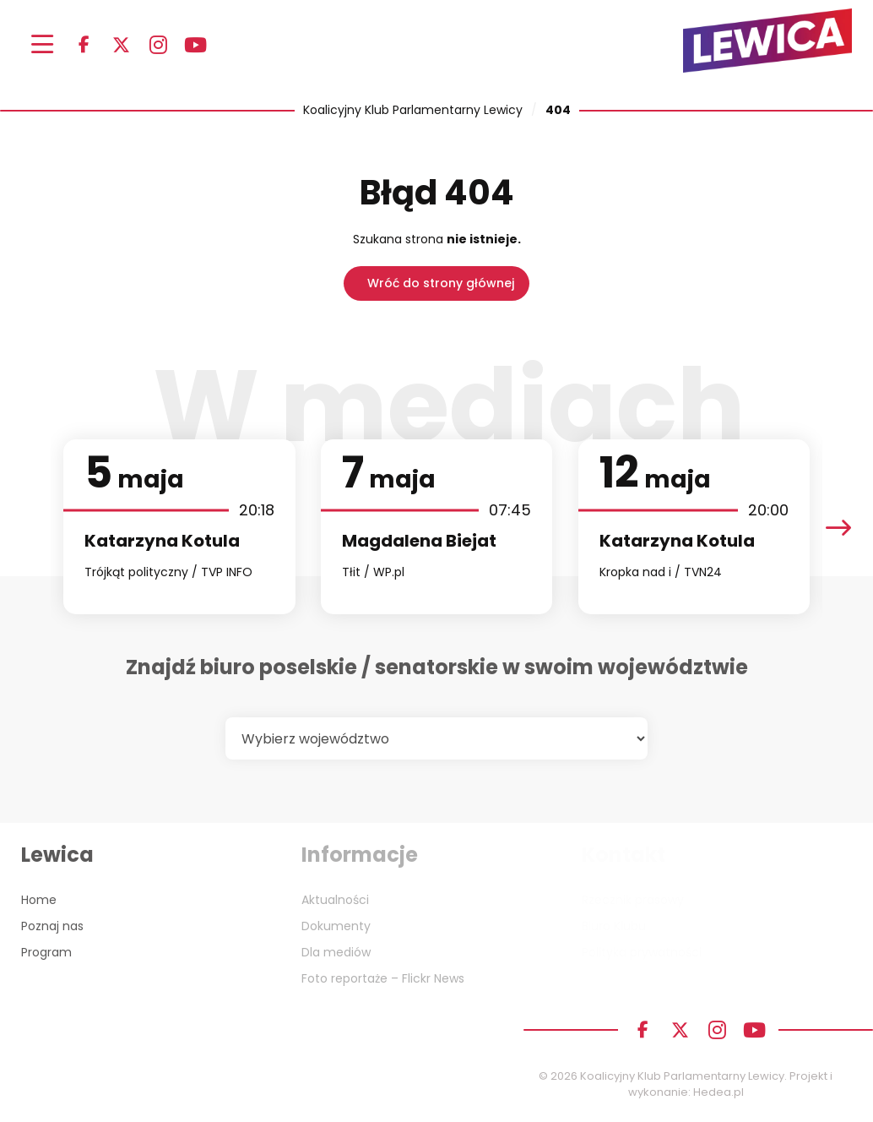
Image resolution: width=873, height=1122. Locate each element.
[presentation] (838, 527)
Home (39, 899)
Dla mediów (336, 952)
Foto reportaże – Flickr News (382, 978)
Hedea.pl (718, 1092)
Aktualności (335, 899)
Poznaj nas (52, 926)
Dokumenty (336, 926)
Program (46, 952)
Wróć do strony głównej (440, 283)
